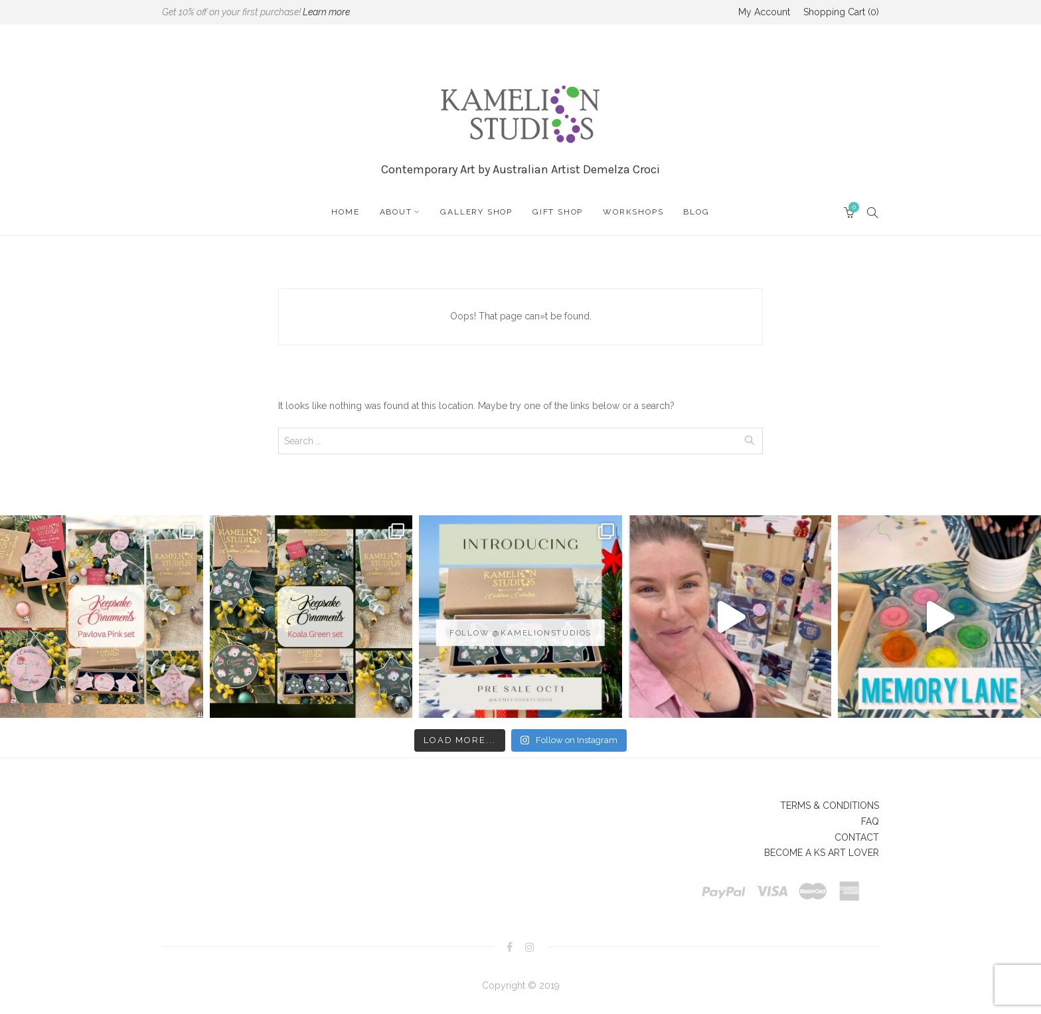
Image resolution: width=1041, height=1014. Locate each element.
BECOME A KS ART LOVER (821, 852)
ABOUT (396, 211)
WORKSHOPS (633, 211)
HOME (345, 211)
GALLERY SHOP (476, 211)
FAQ (870, 821)
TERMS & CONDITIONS (829, 805)
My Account (764, 12)
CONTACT (857, 837)
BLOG (696, 211)
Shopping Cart (841, 12)
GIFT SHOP (557, 211)
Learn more (326, 12)
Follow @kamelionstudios (520, 632)
